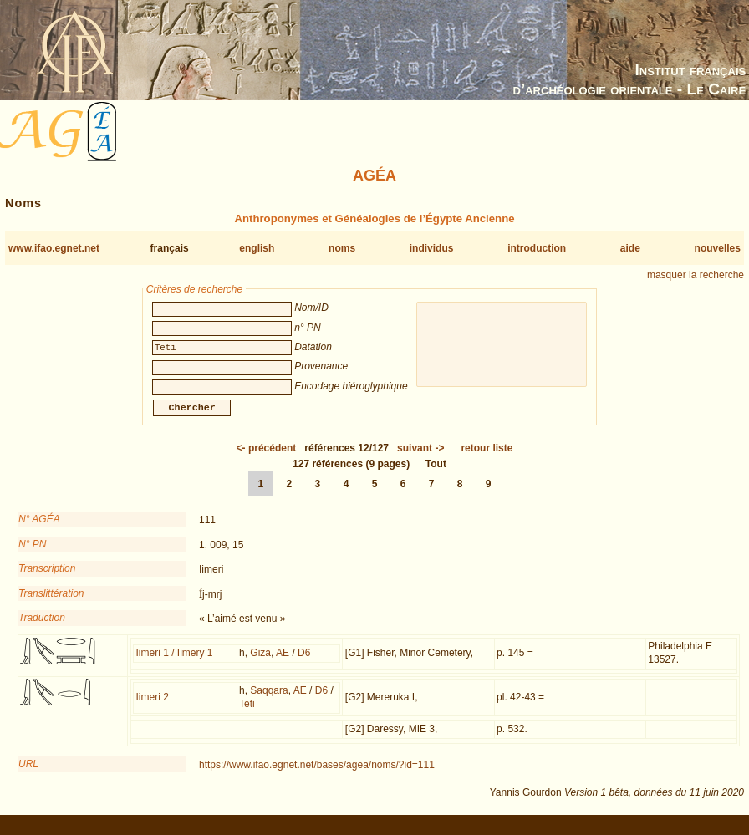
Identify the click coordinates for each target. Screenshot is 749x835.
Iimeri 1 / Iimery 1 (174, 663)
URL (28, 774)
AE (282, 663)
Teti (247, 714)
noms (342, 248)
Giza (260, 663)
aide (630, 248)
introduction (536, 248)
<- (267, 458)
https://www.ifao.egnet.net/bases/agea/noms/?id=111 (317, 775)
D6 (304, 663)
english (256, 248)
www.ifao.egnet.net (53, 248)
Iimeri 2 (152, 707)
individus (432, 248)
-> (420, 458)
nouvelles (718, 248)
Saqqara (269, 700)
